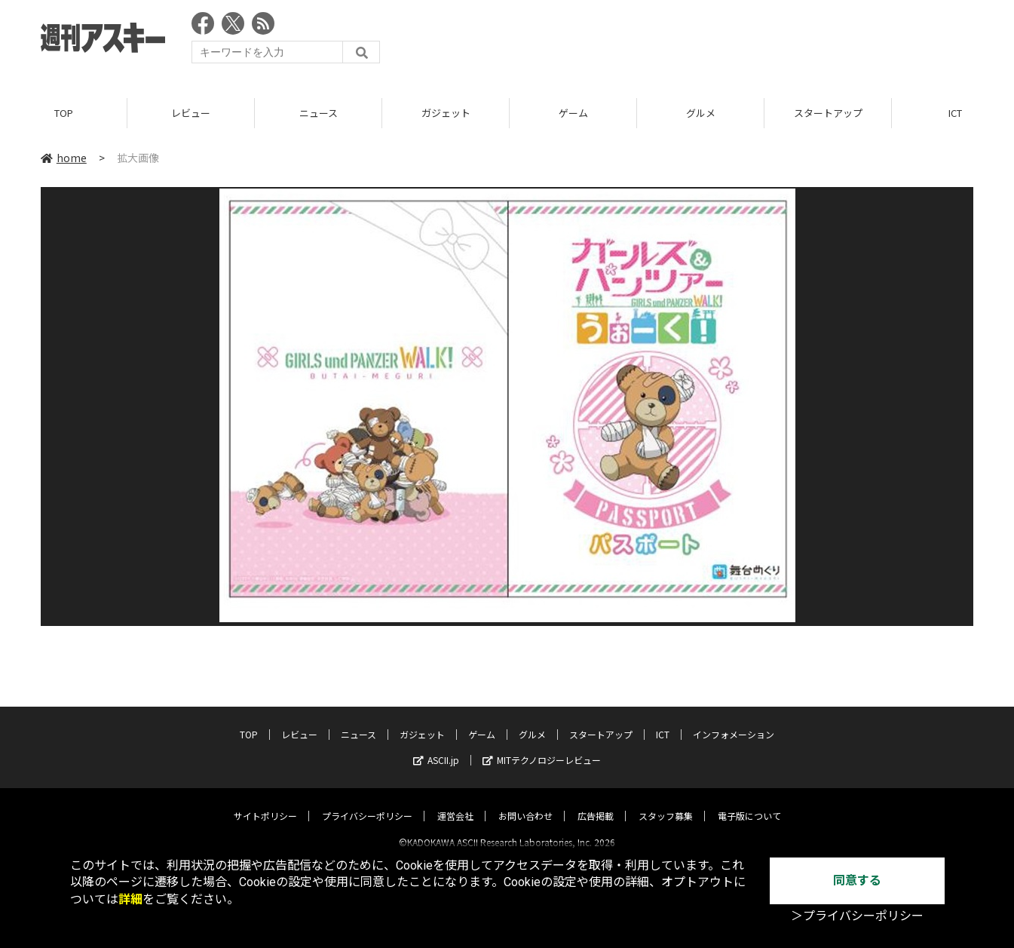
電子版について (749, 802)
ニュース (318, 113)
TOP (63, 113)
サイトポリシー (265, 802)
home (64, 157)
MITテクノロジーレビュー (541, 747)
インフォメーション (733, 721)
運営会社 (455, 802)
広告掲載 (595, 802)
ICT (662, 721)
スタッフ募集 (666, 802)
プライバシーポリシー (367, 802)
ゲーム (573, 113)
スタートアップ (828, 113)
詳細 (130, 899)
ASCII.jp (436, 747)
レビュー (190, 113)
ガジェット (445, 113)
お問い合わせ (525, 802)
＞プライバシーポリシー (857, 916)
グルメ (700, 113)
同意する (857, 880)
